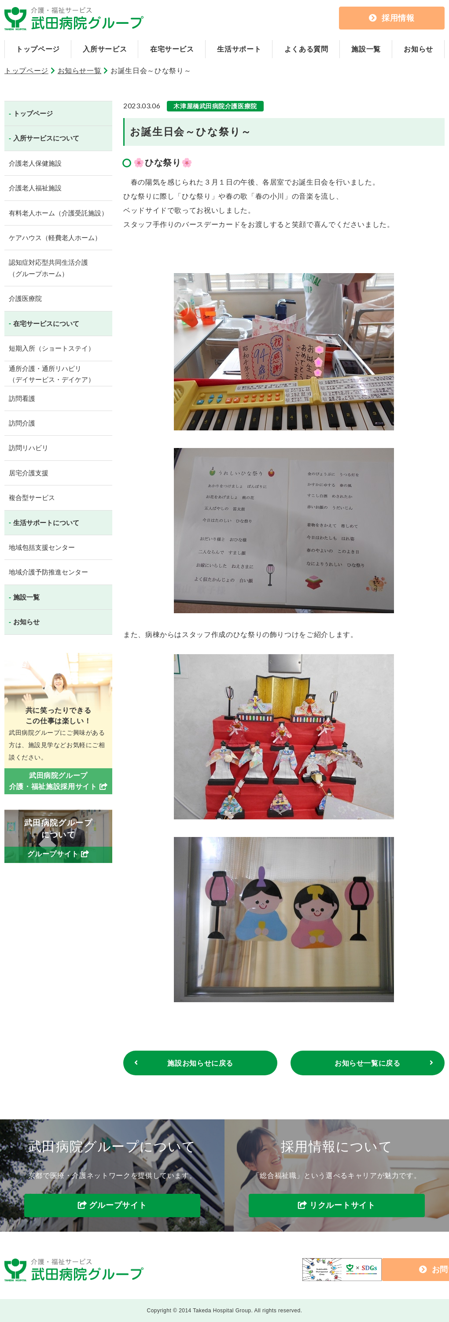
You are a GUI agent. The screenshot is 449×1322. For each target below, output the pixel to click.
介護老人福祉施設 (35, 188)
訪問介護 (22, 423)
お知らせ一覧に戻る (368, 1063)
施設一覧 (366, 49)
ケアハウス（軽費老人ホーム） (55, 237)
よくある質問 (306, 49)
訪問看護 (22, 398)
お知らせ (418, 49)
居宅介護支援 (28, 473)
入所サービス (105, 49)
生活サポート (239, 49)
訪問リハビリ (28, 448)
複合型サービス (32, 497)
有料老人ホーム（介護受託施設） (58, 213)
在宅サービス (172, 49)
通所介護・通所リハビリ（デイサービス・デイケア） (52, 374)
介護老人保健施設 (35, 163)
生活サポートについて (46, 522)
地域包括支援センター (42, 547)
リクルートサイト (342, 1205)
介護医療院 (25, 298)
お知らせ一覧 (80, 70)
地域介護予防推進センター (48, 572)
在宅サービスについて (46, 323)
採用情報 (392, 18)
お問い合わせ (375, 1269)
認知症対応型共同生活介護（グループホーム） (48, 268)
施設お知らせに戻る (200, 1063)
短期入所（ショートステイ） (52, 348)
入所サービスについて (46, 138)
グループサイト (118, 1205)
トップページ (38, 49)
